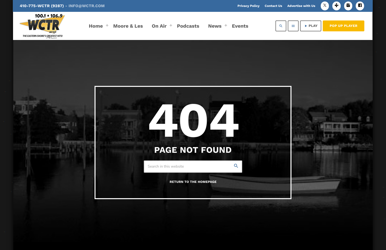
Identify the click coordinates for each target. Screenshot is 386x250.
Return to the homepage (193, 182)
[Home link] (42, 26)
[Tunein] (336, 5)
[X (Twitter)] (325, 5)
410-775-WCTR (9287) (62, 5)
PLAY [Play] (311, 26)
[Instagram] (348, 5)
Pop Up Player (343, 26)
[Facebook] (360, 5)
